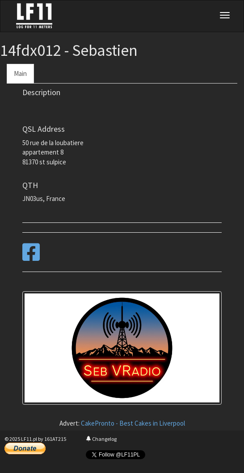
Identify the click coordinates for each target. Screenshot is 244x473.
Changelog (101, 438)
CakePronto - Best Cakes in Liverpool (133, 423)
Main (20, 73)
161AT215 (55, 438)
